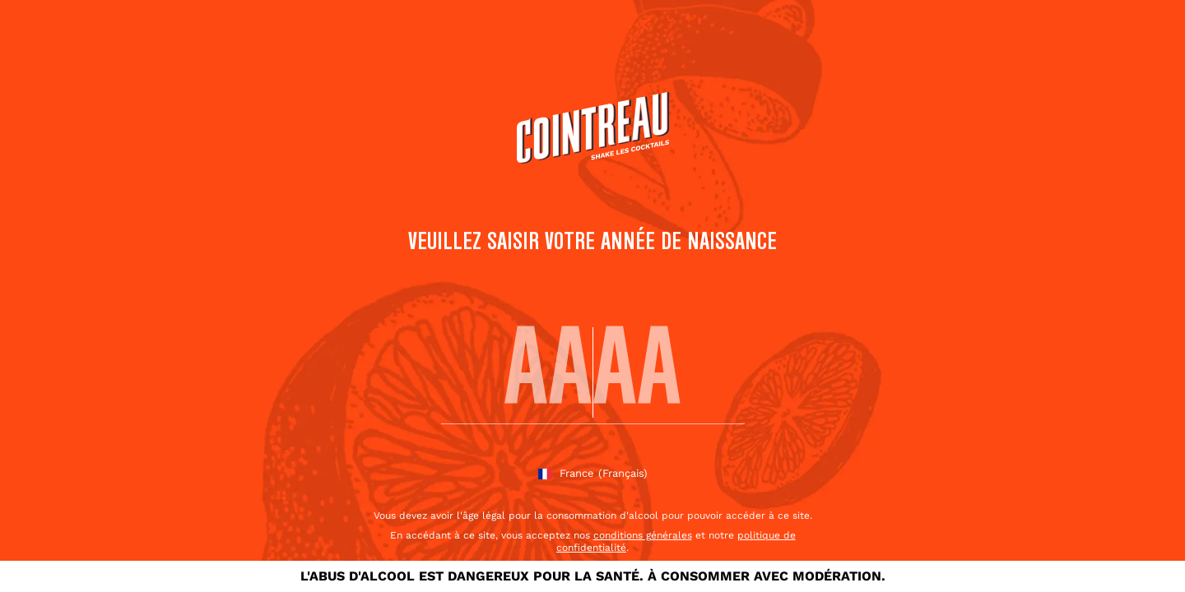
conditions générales (642, 535)
